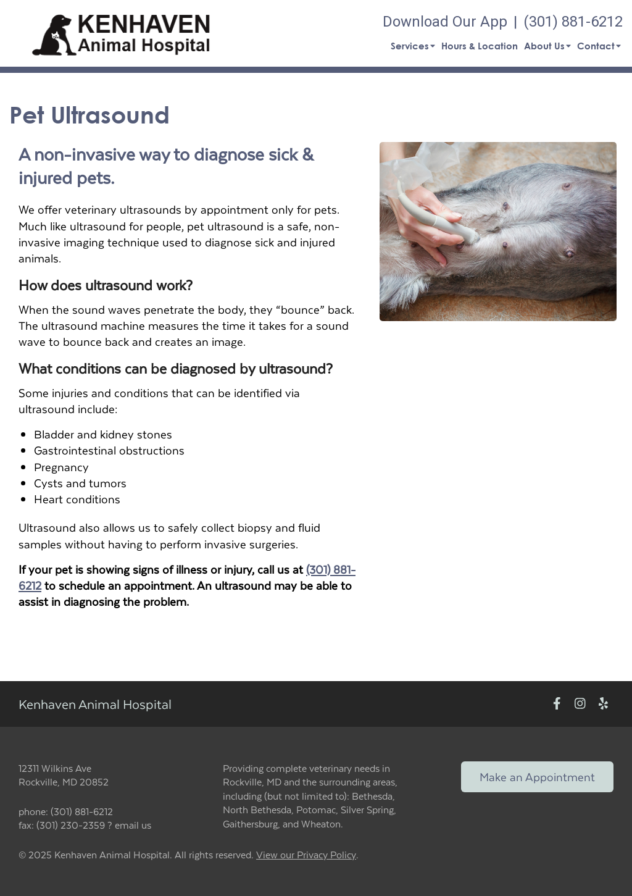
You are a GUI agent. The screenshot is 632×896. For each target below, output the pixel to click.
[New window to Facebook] (557, 703)
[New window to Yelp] (603, 703)
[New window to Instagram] (580, 703)
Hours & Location (479, 45)
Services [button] (413, 45)
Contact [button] (599, 45)
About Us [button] (547, 45)
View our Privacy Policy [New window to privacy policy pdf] (306, 855)
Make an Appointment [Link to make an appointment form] (537, 776)
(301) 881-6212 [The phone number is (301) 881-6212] (573, 21)
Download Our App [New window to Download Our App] (445, 21)
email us (133, 824)
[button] (121, 33)
